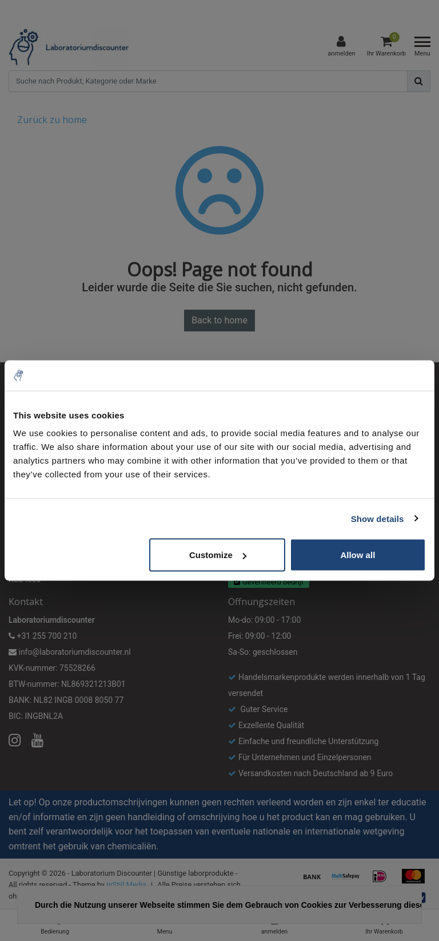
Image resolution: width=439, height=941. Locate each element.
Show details (377, 518)
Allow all (357, 555)
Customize (217, 555)
